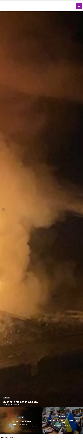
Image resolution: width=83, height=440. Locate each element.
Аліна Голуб (6, 404)
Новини (6, 397)
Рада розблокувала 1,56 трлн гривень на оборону (62, 421)
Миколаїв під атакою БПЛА (20, 401)
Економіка (62, 416)
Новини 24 (11, 4)
